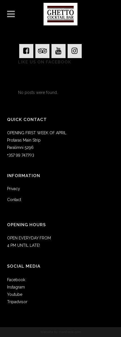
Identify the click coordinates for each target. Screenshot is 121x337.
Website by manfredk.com (60, 332)
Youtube (14, 294)
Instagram (16, 287)
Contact (14, 199)
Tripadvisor (17, 301)
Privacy (13, 188)
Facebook (16, 279)
